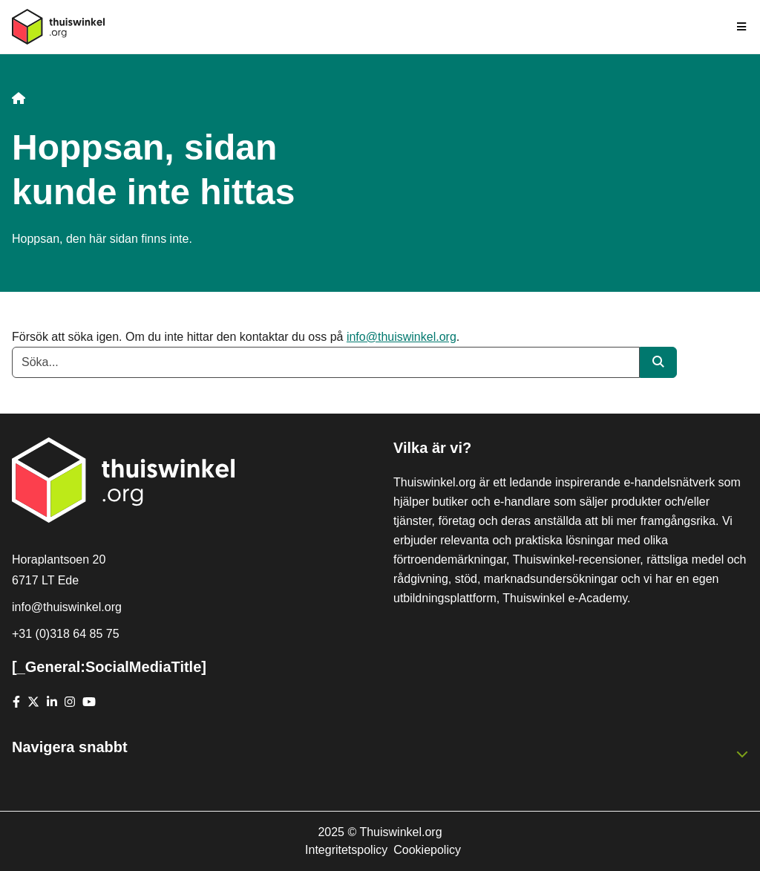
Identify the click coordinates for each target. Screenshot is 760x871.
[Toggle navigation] (742, 26)
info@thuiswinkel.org (401, 336)
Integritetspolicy (346, 850)
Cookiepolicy (427, 850)
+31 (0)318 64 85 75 (65, 633)
